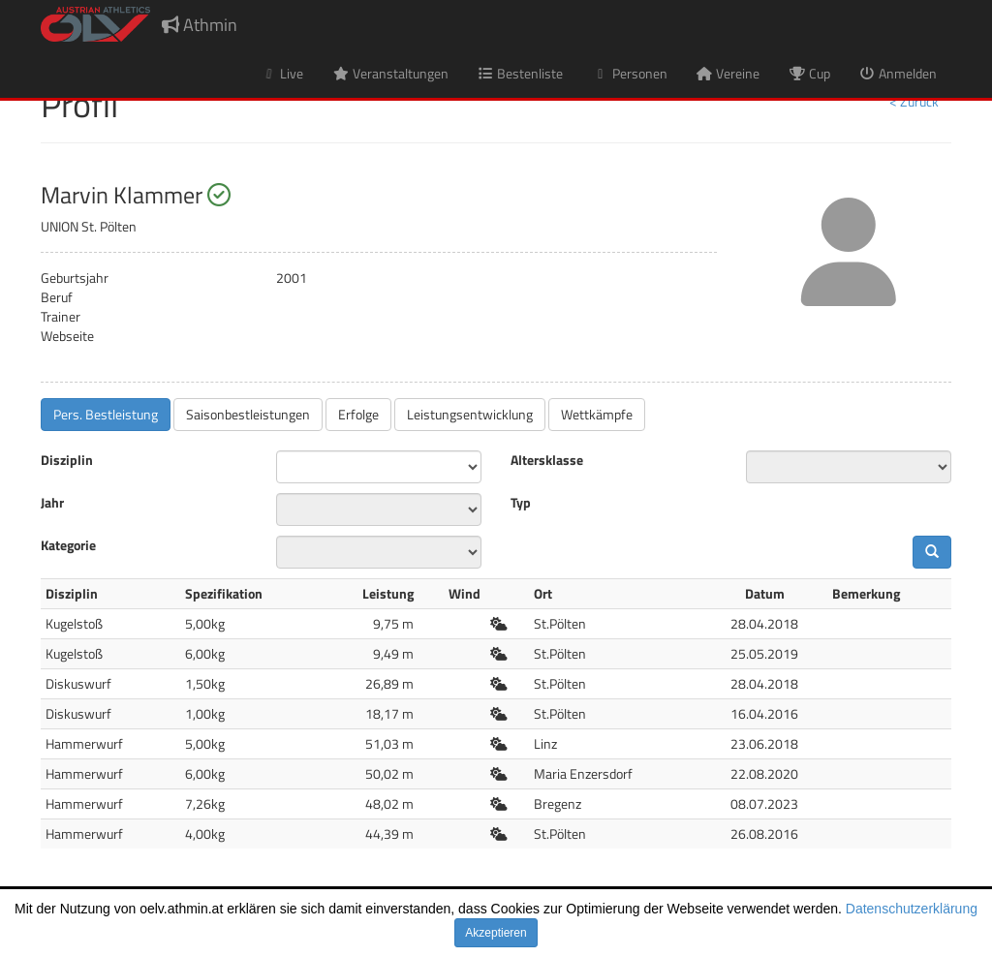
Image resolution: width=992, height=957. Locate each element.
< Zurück (914, 101)
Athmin (199, 25)
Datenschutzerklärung (911, 908)
